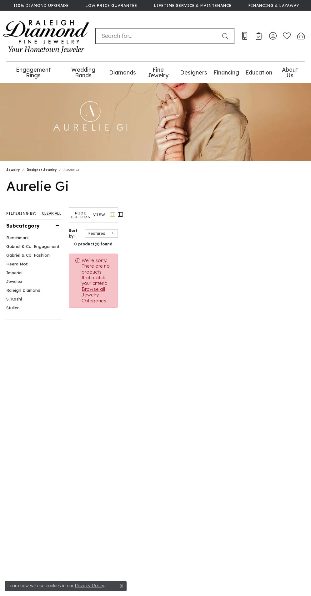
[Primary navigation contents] (155, 72)
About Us (290, 72)
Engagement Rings (33, 72)
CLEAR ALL (52, 213)
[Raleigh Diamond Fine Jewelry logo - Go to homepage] (46, 36)
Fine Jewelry (158, 72)
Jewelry (13, 170)
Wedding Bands (83, 72)
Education (258, 72)
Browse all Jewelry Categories (246, 256)
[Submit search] (226, 36)
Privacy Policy (89, 585)
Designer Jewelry (42, 170)
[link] (40, 5)
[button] (273, 36)
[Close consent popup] (121, 586)
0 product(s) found (187, 240)
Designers (193, 72)
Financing (226, 72)
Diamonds (122, 72)
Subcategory (23, 225)
